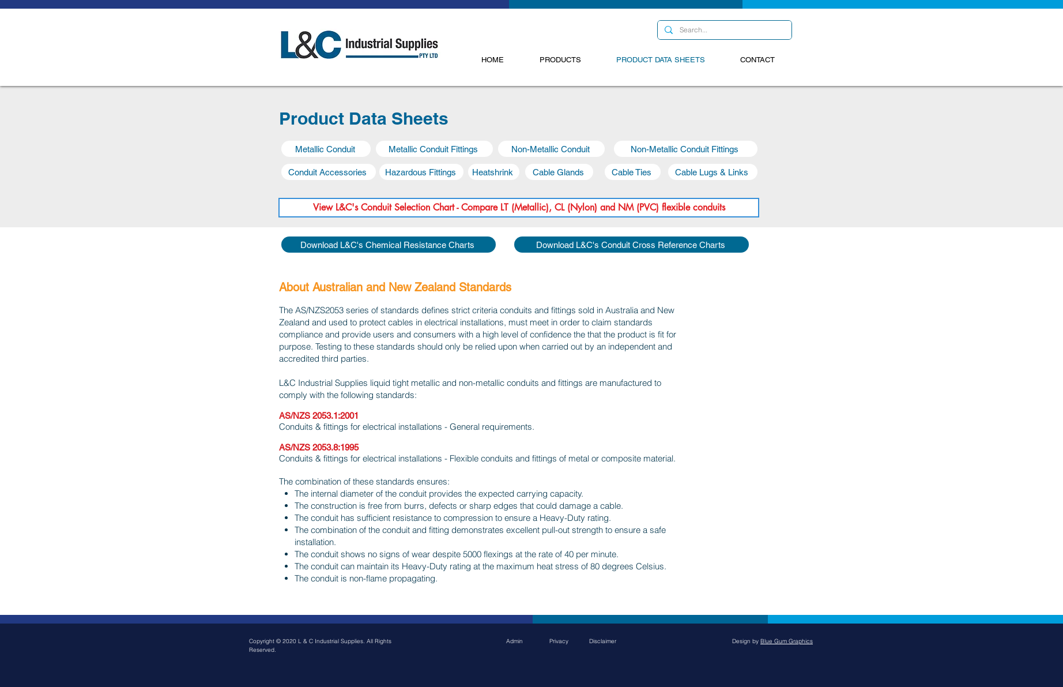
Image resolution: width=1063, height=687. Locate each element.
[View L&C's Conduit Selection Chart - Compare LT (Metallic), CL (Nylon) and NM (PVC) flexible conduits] (518, 207)
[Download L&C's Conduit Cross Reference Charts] (631, 244)
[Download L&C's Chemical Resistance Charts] (388, 244)
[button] (326, 149)
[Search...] (723, 30)
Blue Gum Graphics (786, 641)
